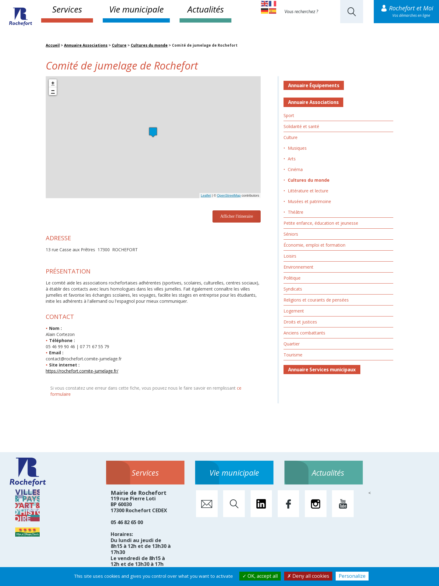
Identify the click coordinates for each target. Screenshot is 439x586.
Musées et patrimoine (309, 201)
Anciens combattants (304, 333)
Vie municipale (136, 9)
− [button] (53, 91)
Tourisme (293, 355)
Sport (289, 115)
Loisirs (290, 256)
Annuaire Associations (86, 45)
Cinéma (295, 169)
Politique (292, 278)
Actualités (205, 9)
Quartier (292, 344)
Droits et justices (300, 322)
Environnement (298, 267)
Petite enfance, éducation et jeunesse (321, 223)
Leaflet (206, 195)
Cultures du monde (149, 45)
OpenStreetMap (229, 195)
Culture (119, 45)
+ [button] (53, 83)
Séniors (291, 234)
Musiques (297, 148)
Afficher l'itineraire (236, 216)
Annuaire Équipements (313, 85)
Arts (292, 159)
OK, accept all (260, 576)
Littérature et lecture (308, 191)
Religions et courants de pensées (316, 300)
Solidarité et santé (301, 126)
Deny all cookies (308, 576)
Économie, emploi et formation (314, 245)
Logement (294, 311)
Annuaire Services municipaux (322, 369)
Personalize (352, 576)
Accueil (53, 45)
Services (67, 9)
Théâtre (295, 212)
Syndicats (293, 289)
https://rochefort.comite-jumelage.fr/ (82, 371)
